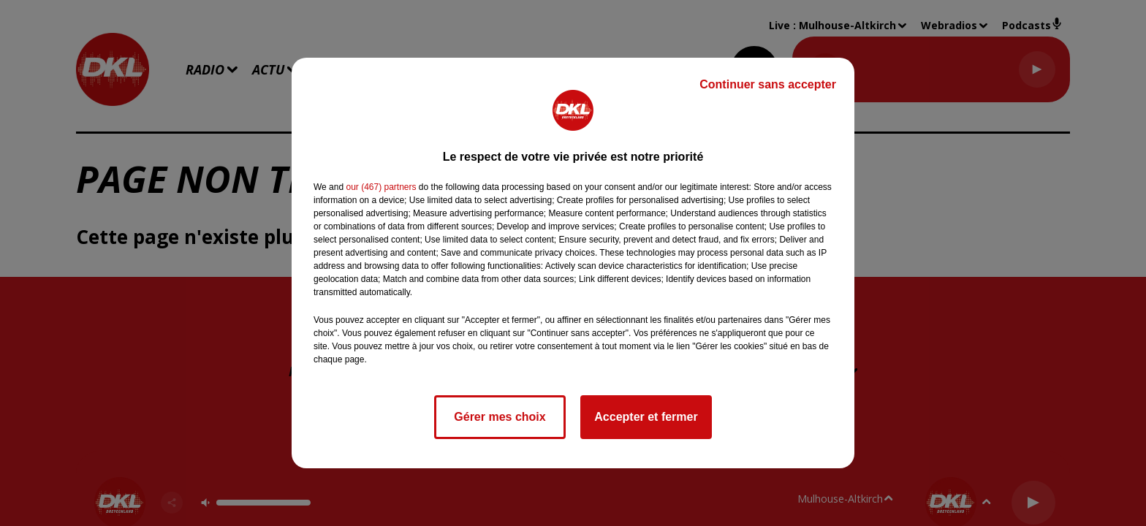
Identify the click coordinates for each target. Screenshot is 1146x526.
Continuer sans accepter (767, 84)
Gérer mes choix (499, 417)
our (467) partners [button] (381, 187)
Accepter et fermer (645, 417)
